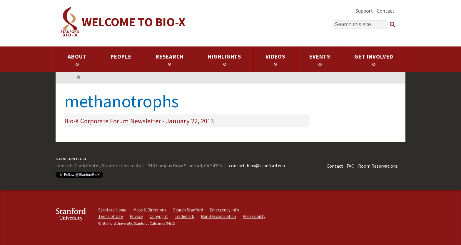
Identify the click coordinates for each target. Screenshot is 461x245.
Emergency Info (224, 210)
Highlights (225, 59)
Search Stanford (188, 210)
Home (78, 77)
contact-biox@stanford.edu (257, 166)
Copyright (159, 216)
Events (319, 59)
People (121, 56)
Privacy (136, 216)
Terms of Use (110, 216)
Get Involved (373, 59)
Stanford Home (112, 210)
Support (364, 10)
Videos (275, 59)
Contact (385, 10)
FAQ (351, 166)
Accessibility (254, 216)
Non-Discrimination (218, 216)
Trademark (184, 216)
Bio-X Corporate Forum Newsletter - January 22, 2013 (139, 121)
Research (170, 59)
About (77, 59)
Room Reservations (378, 166)
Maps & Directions (149, 210)
